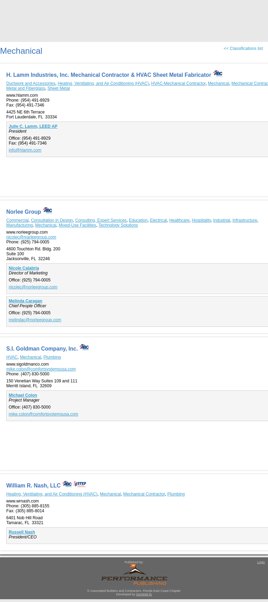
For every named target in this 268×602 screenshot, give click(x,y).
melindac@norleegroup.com (35, 319)
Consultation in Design (52, 220)
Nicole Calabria (24, 268)
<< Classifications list (243, 48)
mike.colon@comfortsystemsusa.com (41, 369)
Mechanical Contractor (144, 494)
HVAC (11, 357)
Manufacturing (19, 225)
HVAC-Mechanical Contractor (178, 83)
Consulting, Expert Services (100, 220)
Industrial (221, 220)
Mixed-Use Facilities (77, 225)
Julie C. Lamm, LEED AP (33, 126)
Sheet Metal (58, 88)
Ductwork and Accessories (30, 83)
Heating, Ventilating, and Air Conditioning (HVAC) (103, 83)
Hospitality (201, 220)
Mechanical (218, 83)
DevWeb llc (144, 594)
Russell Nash (22, 532)
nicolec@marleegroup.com (31, 237)
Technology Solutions (118, 225)
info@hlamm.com (25, 150)
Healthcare (179, 220)
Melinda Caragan (25, 301)
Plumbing (52, 357)
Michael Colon (23, 395)
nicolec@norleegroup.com (33, 287)
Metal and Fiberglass (25, 88)
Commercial (17, 220)
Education (138, 220)
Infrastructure (244, 220)
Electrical (158, 220)
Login (261, 562)
